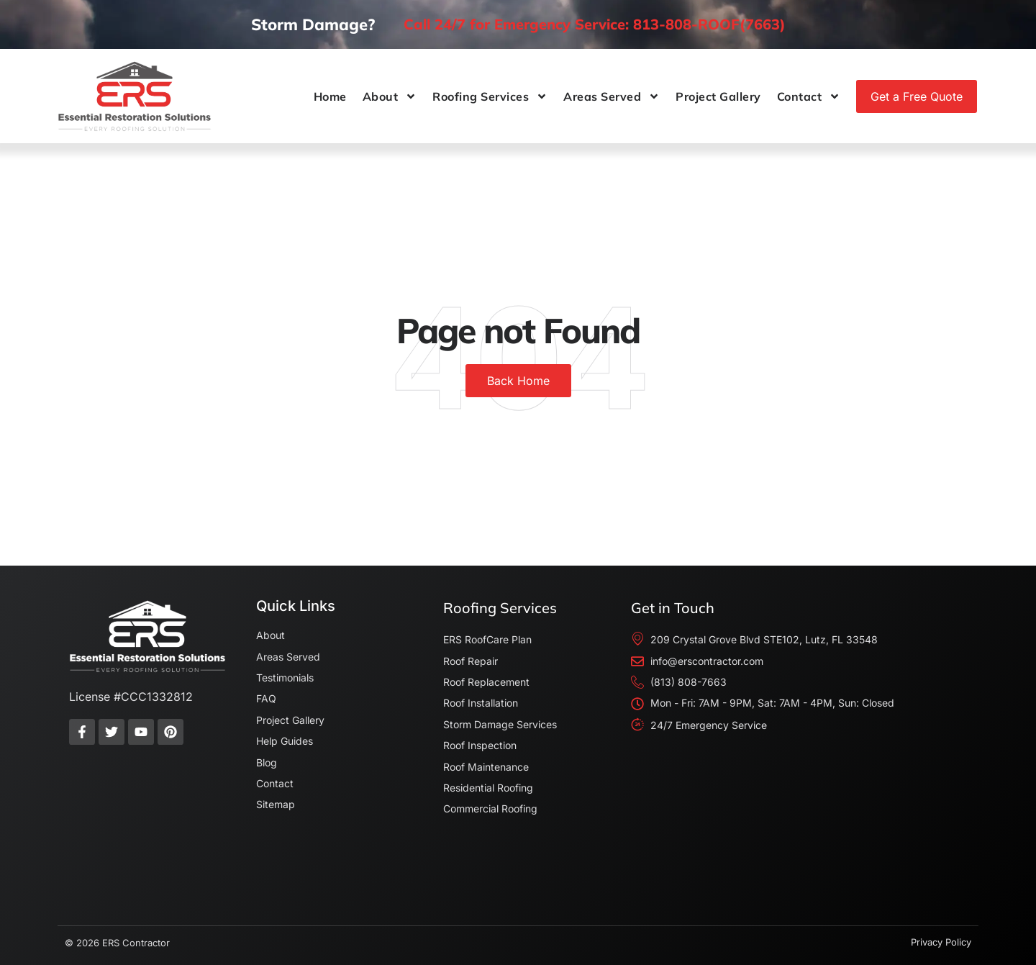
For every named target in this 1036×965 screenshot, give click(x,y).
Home (330, 96)
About (390, 96)
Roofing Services (489, 96)
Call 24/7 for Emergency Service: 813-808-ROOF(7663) (595, 24)
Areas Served (611, 96)
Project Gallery (718, 96)
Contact (809, 96)
